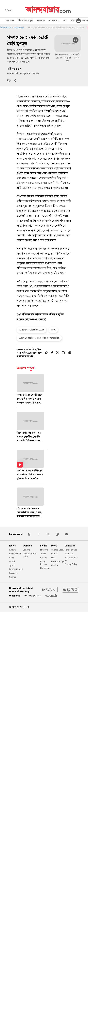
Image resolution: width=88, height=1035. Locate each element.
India (11, 557)
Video (53, 557)
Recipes (43, 557)
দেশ (65, 20)
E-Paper (8, 10)
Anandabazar (5, 28)
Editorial (27, 549)
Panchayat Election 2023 (31, 329)
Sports (12, 565)
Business (13, 573)
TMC (53, 329)
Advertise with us (71, 559)
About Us (69, 553)
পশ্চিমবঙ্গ (54, 20)
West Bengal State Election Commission (39, 337)
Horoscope (45, 568)
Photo (54, 553)
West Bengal (19, 28)
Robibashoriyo (58, 561)
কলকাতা (41, 20)
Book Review (43, 562)
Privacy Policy (71, 564)
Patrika (54, 565)
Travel (43, 553)
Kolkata (12, 549)
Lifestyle (44, 549)
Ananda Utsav (57, 549)
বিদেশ (73, 20)
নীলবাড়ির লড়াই (25, 20)
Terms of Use (71, 549)
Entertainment (16, 569)
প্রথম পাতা (9, 20)
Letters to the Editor (29, 555)
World (12, 561)
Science (12, 577)
